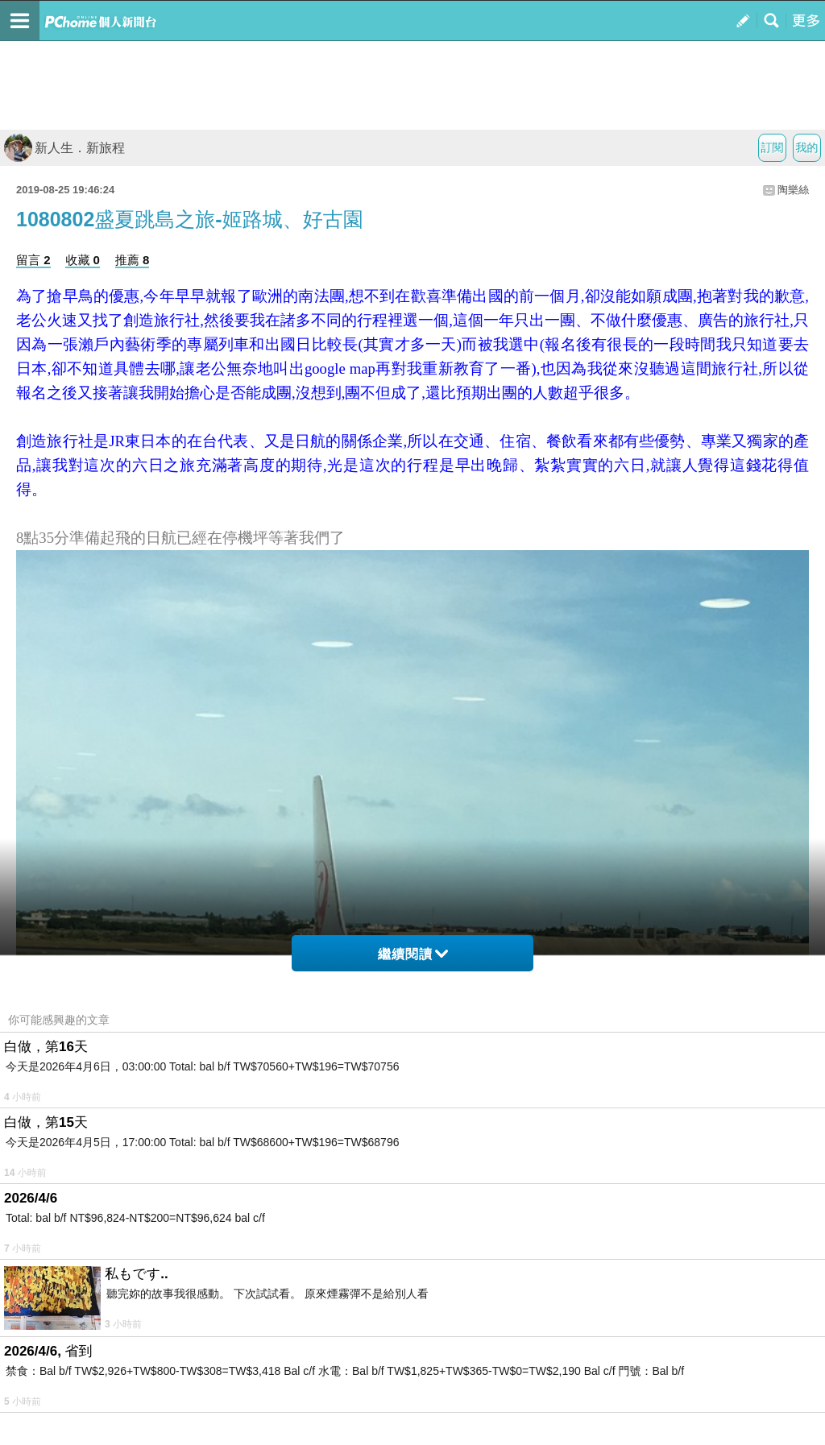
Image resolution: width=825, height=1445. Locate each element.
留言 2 (33, 260)
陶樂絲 (793, 190)
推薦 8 (132, 260)
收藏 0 (82, 260)
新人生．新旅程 (64, 148)
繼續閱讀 (413, 954)
